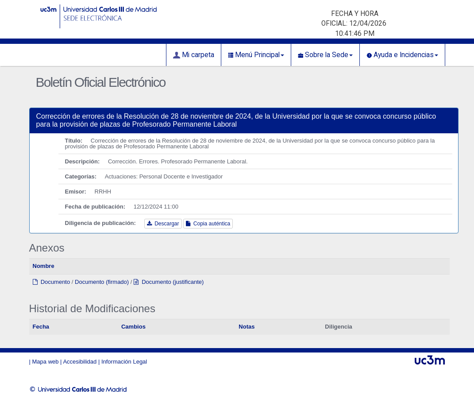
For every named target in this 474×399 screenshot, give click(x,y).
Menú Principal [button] (256, 55)
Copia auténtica (208, 224)
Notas (246, 326)
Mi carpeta (193, 55)
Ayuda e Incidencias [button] (402, 55)
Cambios (133, 326)
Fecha (41, 326)
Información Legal (124, 361)
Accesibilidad (79, 361)
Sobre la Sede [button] (325, 55)
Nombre (43, 266)
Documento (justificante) (169, 282)
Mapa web (45, 361)
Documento (51, 282)
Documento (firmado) (102, 282)
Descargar (163, 224)
